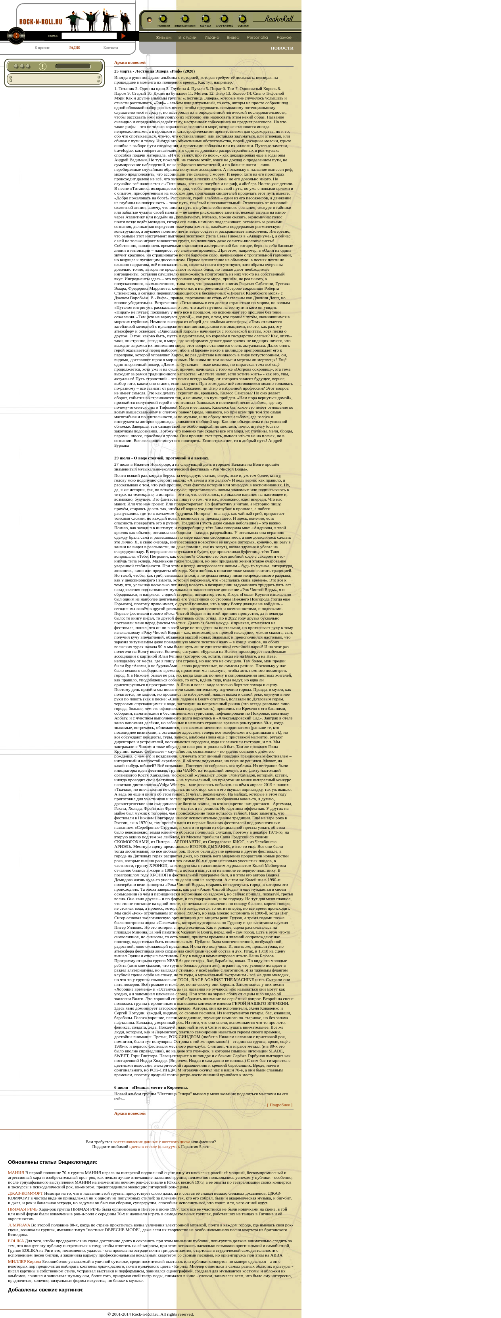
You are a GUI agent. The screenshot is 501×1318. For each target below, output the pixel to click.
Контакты (111, 48)
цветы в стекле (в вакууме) (154, 1146)
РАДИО (75, 48)
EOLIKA (16, 1240)
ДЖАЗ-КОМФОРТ (25, 1193)
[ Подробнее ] (279, 1104)
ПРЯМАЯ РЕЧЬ (23, 1209)
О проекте (42, 48)
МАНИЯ (16, 1172)
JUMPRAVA (19, 1224)
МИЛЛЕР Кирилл (24, 1261)
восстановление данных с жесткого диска (151, 1141)
